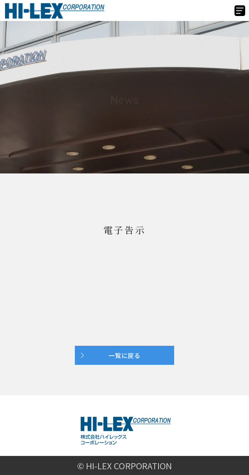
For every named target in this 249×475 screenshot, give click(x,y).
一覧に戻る (124, 355)
